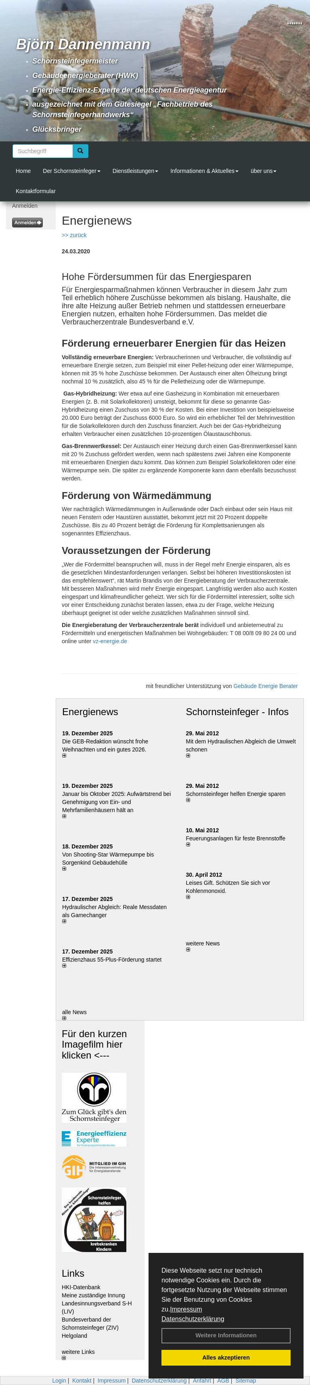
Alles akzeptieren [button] (226, 1357)
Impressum (186, 1309)
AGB (223, 1380)
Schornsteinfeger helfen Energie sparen (236, 794)
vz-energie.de (110, 641)
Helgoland (74, 1335)
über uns (263, 171)
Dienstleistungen (136, 171)
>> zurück (74, 235)
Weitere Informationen (226, 1335)
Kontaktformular (36, 191)
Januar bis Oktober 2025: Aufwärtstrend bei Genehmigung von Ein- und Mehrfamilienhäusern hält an (116, 802)
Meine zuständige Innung (93, 1295)
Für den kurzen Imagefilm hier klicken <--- (94, 1044)
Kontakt (81, 1380)
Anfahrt (202, 1380)
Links (73, 1273)
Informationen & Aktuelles (204, 171)
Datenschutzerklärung (192, 1319)
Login (59, 1380)
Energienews (90, 711)
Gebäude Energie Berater (265, 686)
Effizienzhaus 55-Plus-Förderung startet (111, 959)
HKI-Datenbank (81, 1287)
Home (23, 171)
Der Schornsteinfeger (71, 171)
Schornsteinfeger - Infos (237, 711)
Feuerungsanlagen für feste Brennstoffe (235, 838)
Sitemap (245, 1380)
